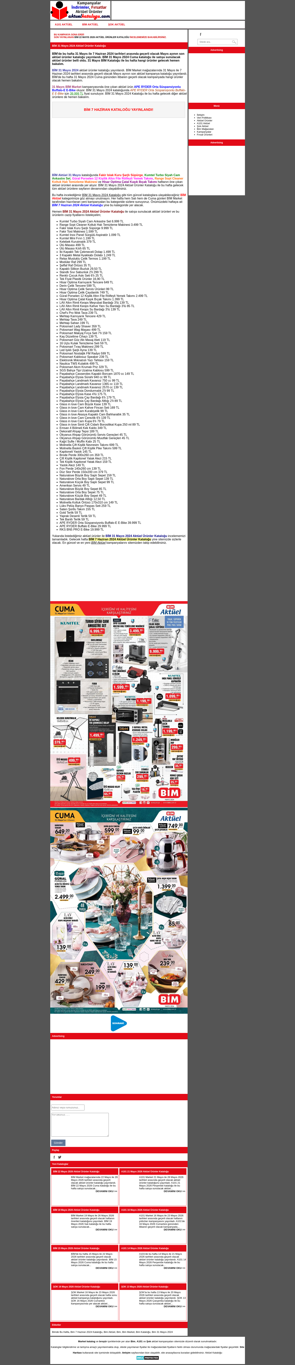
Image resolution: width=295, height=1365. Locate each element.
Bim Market (128, 1332)
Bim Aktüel (109, 1332)
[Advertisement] (120, 144)
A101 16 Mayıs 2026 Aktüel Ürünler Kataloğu (145, 1210)
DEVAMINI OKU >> (106, 1191)
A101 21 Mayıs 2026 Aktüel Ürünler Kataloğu (145, 1171)
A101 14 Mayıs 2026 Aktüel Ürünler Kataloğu (145, 1248)
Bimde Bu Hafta (60, 1332)
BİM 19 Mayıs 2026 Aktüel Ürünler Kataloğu (76, 1210)
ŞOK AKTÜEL (116, 24)
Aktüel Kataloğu (213, 1352)
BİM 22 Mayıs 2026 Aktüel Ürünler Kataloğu (101, 37)
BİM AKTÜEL (90, 24)
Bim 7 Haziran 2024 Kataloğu (86, 1332)
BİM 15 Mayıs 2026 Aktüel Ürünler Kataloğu (76, 1248)
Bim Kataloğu (143, 1332)
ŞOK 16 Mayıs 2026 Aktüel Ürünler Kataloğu (76, 1286)
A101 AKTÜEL (64, 24)
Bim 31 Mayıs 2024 (162, 1332)
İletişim (201, 114)
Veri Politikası (204, 117)
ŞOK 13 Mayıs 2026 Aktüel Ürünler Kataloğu (144, 1286)
